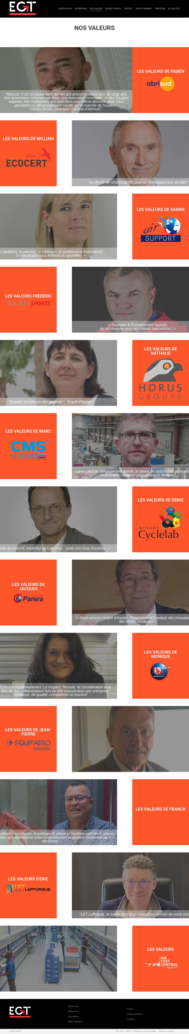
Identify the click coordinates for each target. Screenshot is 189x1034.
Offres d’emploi (75, 1021)
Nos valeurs (73, 1016)
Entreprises (73, 1011)
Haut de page (177, 1031)
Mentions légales (166, 1031)
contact (130, 1008)
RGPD (128, 1031)
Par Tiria (120, 1031)
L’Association (73, 1006)
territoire (131, 1019)
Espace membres (134, 1014)
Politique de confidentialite (144, 1031)
